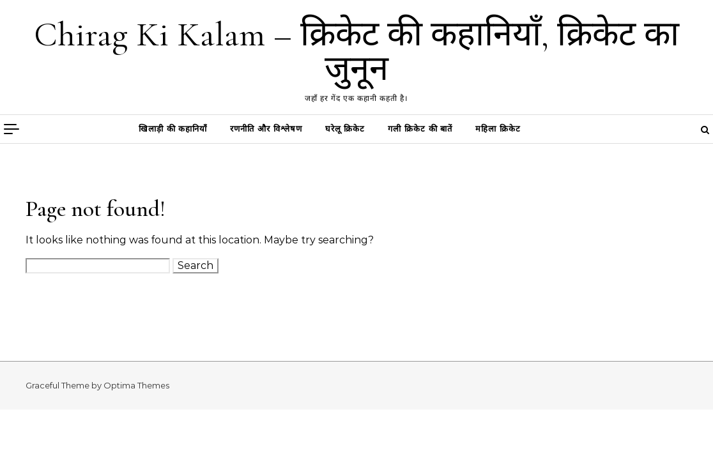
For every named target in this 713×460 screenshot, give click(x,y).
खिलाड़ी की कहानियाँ (173, 129)
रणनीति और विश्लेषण (266, 129)
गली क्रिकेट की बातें (420, 129)
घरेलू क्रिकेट (345, 129)
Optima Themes (136, 385)
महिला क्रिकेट (498, 129)
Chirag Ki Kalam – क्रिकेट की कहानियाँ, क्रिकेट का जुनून (356, 51)
